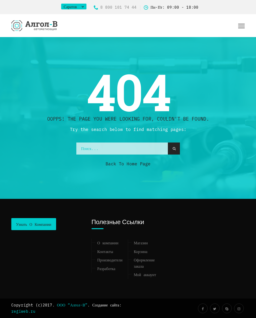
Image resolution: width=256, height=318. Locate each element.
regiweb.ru (23, 311)
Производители (110, 260)
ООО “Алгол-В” (72, 305)
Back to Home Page (128, 164)
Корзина (140, 251)
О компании (107, 242)
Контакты (105, 251)
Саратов (70, 6)
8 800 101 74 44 (115, 7)
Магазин (141, 242)
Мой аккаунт (145, 274)
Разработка (106, 268)
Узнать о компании (33, 224)
